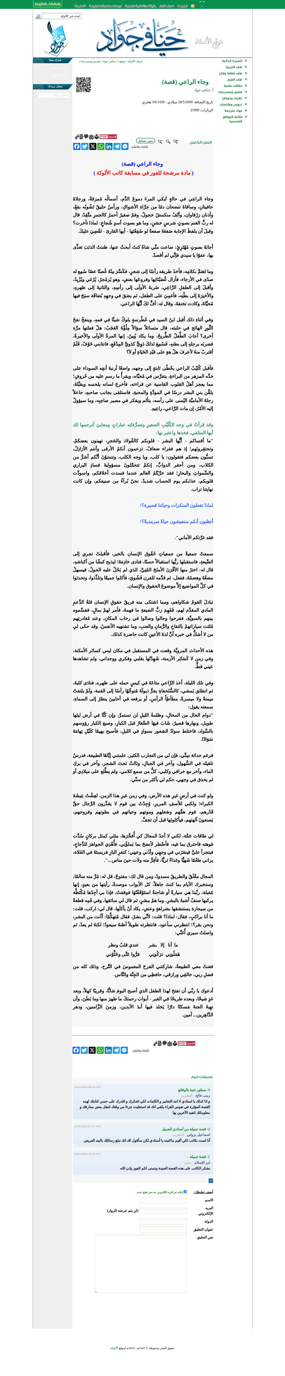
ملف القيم (235, 79)
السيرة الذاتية (232, 61)
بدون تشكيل (145, 140)
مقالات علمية (233, 86)
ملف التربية (234, 67)
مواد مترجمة (233, 110)
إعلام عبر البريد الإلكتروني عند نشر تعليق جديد (160, 1192)
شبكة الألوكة (135, 61)
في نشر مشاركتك (59, 68)
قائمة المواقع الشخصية (232, 119)
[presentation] (179, 1309)
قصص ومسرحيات (230, 92)
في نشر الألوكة (59, 75)
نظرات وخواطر (232, 98)
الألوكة (114, 1348)
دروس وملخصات (231, 104)
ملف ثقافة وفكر (230, 73)
